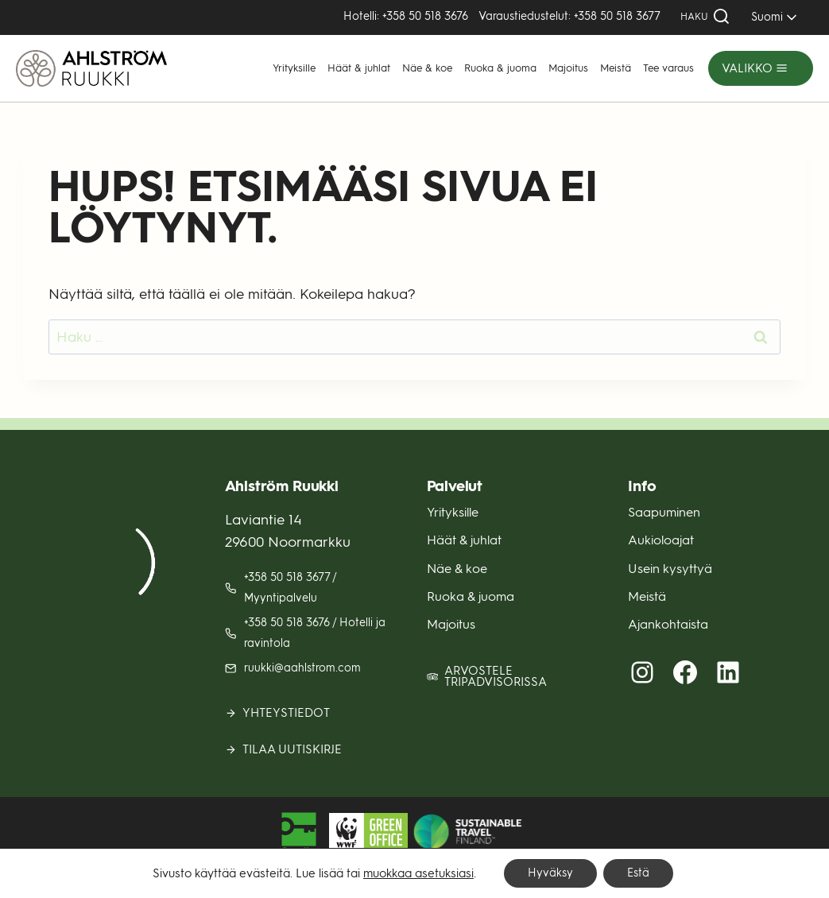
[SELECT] (771, 17)
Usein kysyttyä (670, 568)
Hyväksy (550, 873)
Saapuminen (664, 512)
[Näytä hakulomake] (705, 17)
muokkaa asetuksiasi (418, 873)
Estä (638, 873)
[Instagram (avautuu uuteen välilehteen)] (642, 672)
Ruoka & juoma (500, 68)
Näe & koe (427, 68)
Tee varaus (668, 68)
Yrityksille (294, 68)
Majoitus (568, 68)
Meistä (615, 68)
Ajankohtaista (668, 624)
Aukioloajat (661, 540)
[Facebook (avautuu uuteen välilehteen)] (685, 672)
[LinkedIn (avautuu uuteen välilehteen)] (728, 672)
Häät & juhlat (358, 68)
